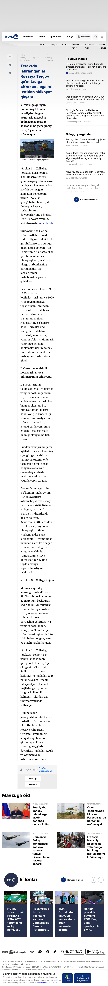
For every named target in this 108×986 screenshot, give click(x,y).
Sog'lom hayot (75, 46)
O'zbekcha (83, 36)
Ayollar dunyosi (103, 46)
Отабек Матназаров (45, 769)
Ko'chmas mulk (89, 46)
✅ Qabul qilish (67, 978)
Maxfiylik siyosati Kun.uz (46, 982)
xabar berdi (46, 223)
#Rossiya (33, 778)
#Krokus (33, 784)
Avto (64, 44)
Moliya (54, 44)
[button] (93, 880)
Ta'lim (42, 44)
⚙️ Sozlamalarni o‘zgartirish (83, 978)
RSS (32, 952)
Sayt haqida (19, 952)
